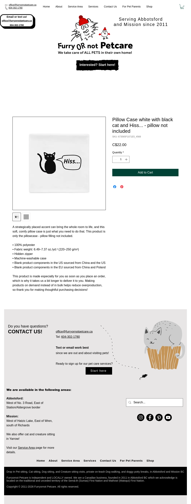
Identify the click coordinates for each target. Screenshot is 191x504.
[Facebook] (150, 417)
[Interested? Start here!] (97, 65)
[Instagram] (140, 417)
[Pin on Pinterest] (122, 186)
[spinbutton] (121, 159)
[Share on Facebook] (114, 186)
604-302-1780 (16, 8)
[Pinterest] (159, 417)
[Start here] (99, 371)
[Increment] (126, 159)
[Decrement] (115, 159)
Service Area (26, 447)
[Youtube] (168, 417)
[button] (182, 6)
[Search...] (154, 402)
